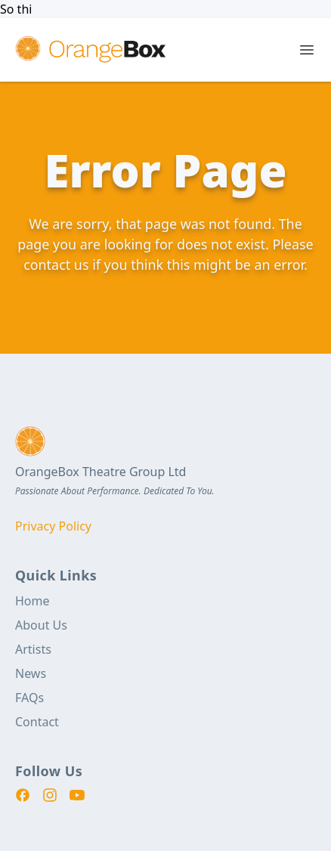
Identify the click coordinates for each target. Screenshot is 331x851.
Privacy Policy (53, 526)
